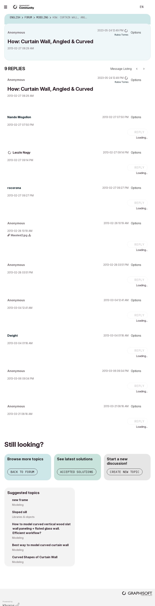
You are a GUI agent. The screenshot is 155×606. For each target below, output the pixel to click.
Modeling (18, 504)
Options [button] (136, 32)
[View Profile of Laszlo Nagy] (22, 152)
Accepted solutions (76, 472)
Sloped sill (19, 512)
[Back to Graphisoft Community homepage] (24, 6)
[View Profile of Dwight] (12, 335)
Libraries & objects (23, 516)
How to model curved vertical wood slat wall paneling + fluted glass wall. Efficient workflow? (41, 528)
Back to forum (22, 472)
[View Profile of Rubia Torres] (121, 34)
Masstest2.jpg (19, 235)
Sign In (149, 7)
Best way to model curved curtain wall (40, 545)
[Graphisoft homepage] (137, 594)
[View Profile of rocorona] (14, 188)
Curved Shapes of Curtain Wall (34, 557)
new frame (20, 500)
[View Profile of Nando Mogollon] (19, 117)
